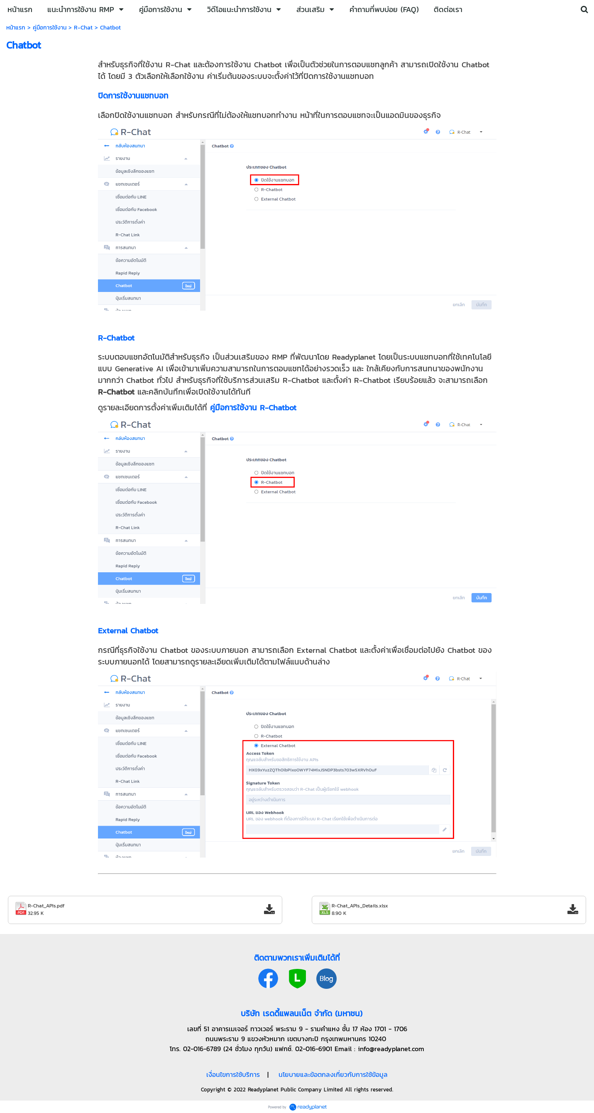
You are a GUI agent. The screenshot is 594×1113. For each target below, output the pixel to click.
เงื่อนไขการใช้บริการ (233, 1074)
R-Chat (83, 27)
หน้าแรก (15, 27)
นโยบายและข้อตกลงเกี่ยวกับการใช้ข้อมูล (333, 1074)
